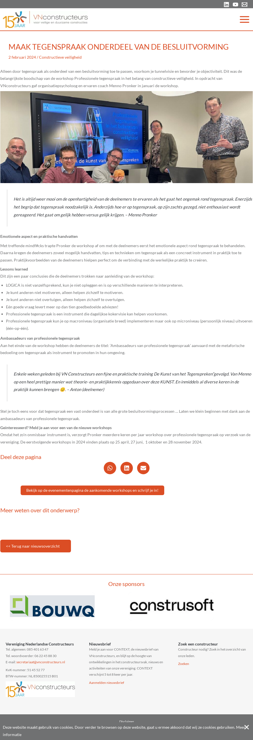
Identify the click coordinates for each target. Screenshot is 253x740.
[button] (110, 468)
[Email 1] (244, 4)
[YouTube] (235, 4)
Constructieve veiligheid (60, 57)
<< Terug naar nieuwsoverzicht (33, 546)
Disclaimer (126, 721)
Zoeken (183, 664)
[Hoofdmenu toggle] (244, 19)
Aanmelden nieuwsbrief (106, 682)
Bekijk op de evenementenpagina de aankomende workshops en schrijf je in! (92, 490)
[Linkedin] (226, 4)
